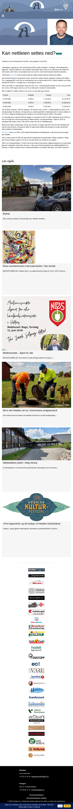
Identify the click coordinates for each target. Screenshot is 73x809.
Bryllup (6, 213)
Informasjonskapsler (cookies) (36, 798)
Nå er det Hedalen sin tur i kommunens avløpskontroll (30, 410)
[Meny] (3, 16)
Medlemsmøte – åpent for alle (18, 353)
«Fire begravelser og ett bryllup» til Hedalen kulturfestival (31, 523)
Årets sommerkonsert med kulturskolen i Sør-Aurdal (29, 266)
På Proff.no (6, 132)
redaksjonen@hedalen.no (40, 776)
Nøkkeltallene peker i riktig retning (20, 462)
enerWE (13, 75)
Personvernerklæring (36, 795)
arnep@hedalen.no (37, 790)
